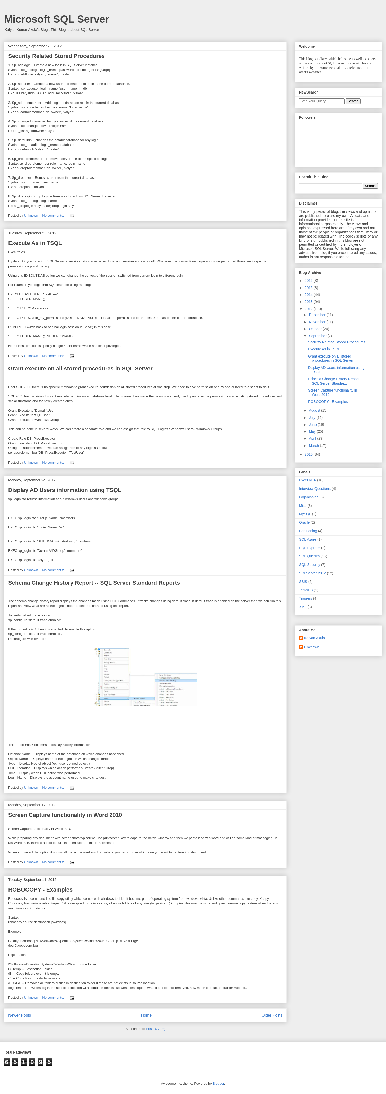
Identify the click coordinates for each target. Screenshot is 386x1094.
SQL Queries (309, 556)
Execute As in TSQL (35, 243)
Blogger (218, 1083)
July (312, 417)
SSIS (303, 582)
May (313, 431)
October (316, 329)
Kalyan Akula (314, 638)
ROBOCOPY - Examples (40, 889)
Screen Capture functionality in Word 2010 (65, 815)
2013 (309, 302)
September (318, 336)
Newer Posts (19, 1015)
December (317, 315)
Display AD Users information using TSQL (64, 490)
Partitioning (308, 531)
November (317, 322)
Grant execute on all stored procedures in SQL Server (80, 368)
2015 (309, 288)
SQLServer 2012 (312, 573)
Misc (302, 506)
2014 (309, 295)
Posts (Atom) (155, 1029)
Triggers (305, 598)
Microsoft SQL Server (56, 19)
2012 (309, 309)
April (313, 438)
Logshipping (309, 497)
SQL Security (309, 565)
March (314, 446)
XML (302, 607)
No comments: (53, 215)
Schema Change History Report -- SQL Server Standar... (335, 381)
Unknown (311, 647)
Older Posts (272, 1015)
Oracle (304, 522)
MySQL (305, 514)
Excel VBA (307, 480)
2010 (309, 454)
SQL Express (309, 548)
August (315, 410)
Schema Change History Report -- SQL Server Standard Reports (94, 583)
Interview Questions (315, 489)
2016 (309, 280)
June (313, 424)
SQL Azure (307, 539)
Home (146, 1015)
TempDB (306, 590)
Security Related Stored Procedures (56, 56)
